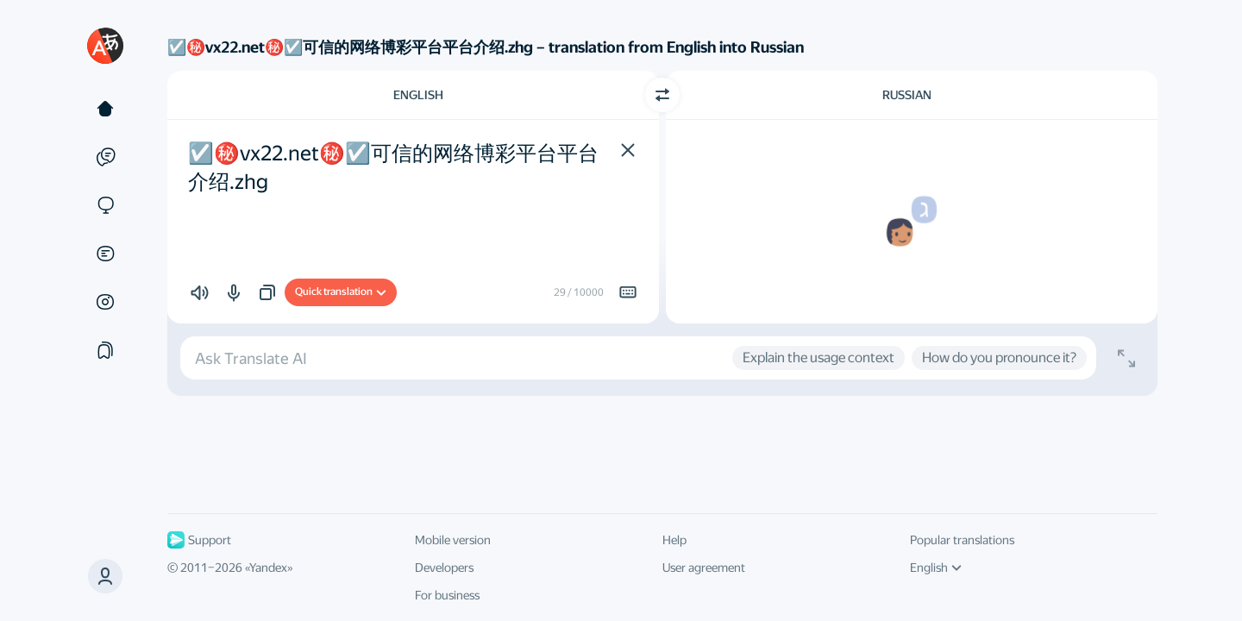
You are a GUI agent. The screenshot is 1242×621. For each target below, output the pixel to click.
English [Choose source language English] (418, 95)
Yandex (268, 567)
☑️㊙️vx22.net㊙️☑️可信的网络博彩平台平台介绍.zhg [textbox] (393, 168)
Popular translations (962, 540)
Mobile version (453, 540)
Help (674, 540)
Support (199, 540)
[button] (105, 576)
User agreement (703, 567)
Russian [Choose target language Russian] (907, 95)
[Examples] (105, 157)
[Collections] (105, 350)
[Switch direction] (662, 95)
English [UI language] (936, 567)
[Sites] (105, 205)
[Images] (105, 302)
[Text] (105, 108)
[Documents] (105, 253)
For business (447, 595)
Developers (444, 567)
